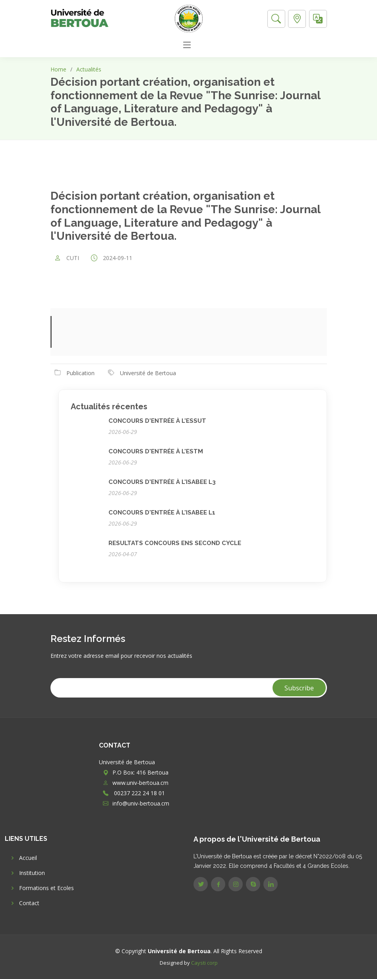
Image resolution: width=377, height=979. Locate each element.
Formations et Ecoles (46, 888)
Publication (80, 373)
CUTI (72, 258)
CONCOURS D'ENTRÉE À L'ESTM (155, 451)
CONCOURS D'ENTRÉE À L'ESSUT (157, 420)
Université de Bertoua (148, 373)
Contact (29, 903)
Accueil (28, 858)
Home (58, 69)
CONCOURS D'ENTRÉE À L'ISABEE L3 (162, 482)
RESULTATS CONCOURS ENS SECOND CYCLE (174, 543)
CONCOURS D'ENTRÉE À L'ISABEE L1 (161, 512)
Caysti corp (204, 962)
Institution (32, 873)
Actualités (88, 69)
